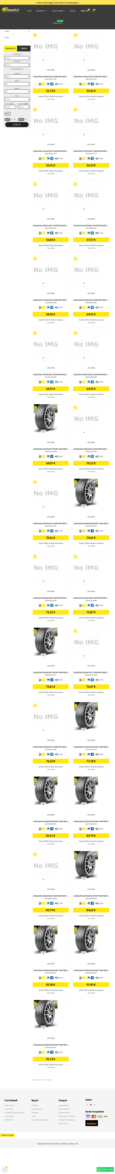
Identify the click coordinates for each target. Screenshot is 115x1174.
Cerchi (7, 58)
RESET (8, 140)
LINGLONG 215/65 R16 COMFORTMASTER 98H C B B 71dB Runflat (91, 624)
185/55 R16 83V (91, 403)
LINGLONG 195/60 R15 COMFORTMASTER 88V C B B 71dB (91, 326)
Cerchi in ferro (63, 1150)
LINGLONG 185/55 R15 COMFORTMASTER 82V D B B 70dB (51, 252)
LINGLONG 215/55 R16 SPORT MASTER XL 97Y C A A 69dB (91, 773)
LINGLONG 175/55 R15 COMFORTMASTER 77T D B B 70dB (91, 177)
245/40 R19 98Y (91, 999)
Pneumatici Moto (64, 1139)
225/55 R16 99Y (91, 850)
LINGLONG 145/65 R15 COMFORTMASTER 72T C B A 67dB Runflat (91, 103)
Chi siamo (35, 1132)
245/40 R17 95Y (50, 701)
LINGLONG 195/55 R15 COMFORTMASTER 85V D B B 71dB (51, 401)
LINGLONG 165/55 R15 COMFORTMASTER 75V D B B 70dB (51, 103)
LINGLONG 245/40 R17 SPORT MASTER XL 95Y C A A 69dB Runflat (50, 699)
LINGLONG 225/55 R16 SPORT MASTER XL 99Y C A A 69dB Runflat (91, 848)
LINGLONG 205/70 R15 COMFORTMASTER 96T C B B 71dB (51, 550)
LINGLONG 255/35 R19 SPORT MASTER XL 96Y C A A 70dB (50, 1071)
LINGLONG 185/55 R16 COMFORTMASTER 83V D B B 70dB (91, 401)
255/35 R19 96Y (50, 1074)
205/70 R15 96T (50, 552)
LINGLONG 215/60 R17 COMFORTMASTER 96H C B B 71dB (51, 773)
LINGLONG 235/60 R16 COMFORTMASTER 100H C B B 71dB (51, 922)
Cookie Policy (9, 1146)
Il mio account (9, 1132)
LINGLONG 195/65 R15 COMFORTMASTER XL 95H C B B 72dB (91, 475)
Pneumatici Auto (64, 1132)
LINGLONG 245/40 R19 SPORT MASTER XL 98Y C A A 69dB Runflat (91, 997)
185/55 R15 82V (50, 254)
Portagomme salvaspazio (40, 1146)
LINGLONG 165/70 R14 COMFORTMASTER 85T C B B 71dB (91, 252)
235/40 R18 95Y (50, 999)
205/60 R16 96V (50, 627)
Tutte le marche (37, 1135)
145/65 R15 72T (91, 106)
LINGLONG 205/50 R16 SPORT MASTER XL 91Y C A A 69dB (91, 550)
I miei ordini (9, 1135)
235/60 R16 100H (51, 925)
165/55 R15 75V (50, 106)
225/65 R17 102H (91, 701)
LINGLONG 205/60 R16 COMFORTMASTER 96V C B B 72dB (51, 624)
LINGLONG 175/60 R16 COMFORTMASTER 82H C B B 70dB (51, 326)
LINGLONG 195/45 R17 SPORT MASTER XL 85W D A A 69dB (50, 475)
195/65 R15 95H (91, 478)
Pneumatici (8, 52)
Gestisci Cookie (7, 1161)
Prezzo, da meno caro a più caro (97, 52)
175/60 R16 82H (50, 329)
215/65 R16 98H (91, 627)
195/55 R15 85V (50, 403)
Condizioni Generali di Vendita (15, 1139)
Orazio (7, 64)
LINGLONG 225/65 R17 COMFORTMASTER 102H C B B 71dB (91, 699)
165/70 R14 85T (91, 254)
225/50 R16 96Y (91, 925)
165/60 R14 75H (50, 180)
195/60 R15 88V (91, 329)
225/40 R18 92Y (50, 850)
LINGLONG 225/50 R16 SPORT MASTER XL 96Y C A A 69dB (91, 922)
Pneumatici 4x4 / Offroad (67, 1143)
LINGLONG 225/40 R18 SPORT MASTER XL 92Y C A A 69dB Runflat (50, 848)
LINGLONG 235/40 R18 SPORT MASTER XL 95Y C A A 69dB (50, 997)
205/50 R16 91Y (91, 552)
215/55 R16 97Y (91, 776)
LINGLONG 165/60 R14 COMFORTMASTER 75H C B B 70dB (51, 177)
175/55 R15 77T (91, 180)
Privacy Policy (9, 1143)
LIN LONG (51, 96)
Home (8, 45)
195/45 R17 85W (51, 478)
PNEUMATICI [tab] (10, 75)
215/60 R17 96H (50, 776)
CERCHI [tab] (24, 75)
